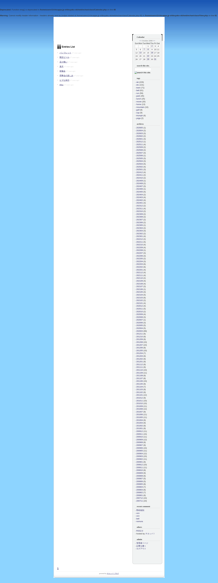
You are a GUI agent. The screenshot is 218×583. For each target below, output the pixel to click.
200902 (139, 459)
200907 (139, 445)
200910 (139, 437)
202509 (139, 147)
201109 (139, 373)
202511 (139, 144)
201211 (139, 334)
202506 (139, 155)
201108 (139, 375)
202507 (139, 153)
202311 (139, 208)
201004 (139, 420)
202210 (139, 245)
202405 (139, 192)
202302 (139, 233)
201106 (139, 381)
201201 (139, 361)
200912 (139, 431)
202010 (139, 311)
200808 (139, 476)
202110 (139, 278)
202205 (139, 258)
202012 (139, 306)
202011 (139, 309)
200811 (139, 467)
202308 (139, 217)
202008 (139, 317)
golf (138, 110)
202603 (139, 133)
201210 (139, 336)
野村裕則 (140, 510)
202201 (139, 270)
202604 (139, 130)
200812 (139, 464)
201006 (139, 414)
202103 (139, 298)
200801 (139, 495)
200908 (139, 442)
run (137, 93)
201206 (139, 348)
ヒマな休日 (64, 80)
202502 (139, 167)
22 (148, 56)
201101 (139, 395)
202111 (139, 275)
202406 (139, 189)
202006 (139, 323)
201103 (139, 389)
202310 (139, 211)
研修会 (62, 71)
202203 (139, 264)
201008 (139, 409)
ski (137, 82)
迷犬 (61, 66)
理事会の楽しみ (66, 75)
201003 (139, 423)
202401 (139, 203)
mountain (140, 107)
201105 (139, 384)
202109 (139, 281)
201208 (139, 342)
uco (138, 513)
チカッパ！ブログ (113, 573)
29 (148, 59)
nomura (139, 521)
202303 (139, 231)
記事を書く (141, 546)
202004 (139, 328)
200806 (139, 481)
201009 (139, 406)
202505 (139, 158)
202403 (139, 197)
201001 (139, 428)
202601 (139, 139)
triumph (139, 115)
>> (154, 41)
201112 (139, 364)
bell (137, 90)
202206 (139, 256)
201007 (139, 412)
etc (137, 85)
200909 (139, 439)
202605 (139, 128)
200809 (139, 473)
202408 (139, 183)
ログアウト (141, 549)
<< (140, 41)
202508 (139, 150)
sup (138, 113)
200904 (139, 453)
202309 (139, 214)
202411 (139, 175)
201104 (139, 387)
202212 (139, 239)
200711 (139, 501)
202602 (139, 136)
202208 (139, 250)
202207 (139, 253)
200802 (139, 492)
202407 (139, 186)
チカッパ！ (150, 534)
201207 (139, 345)
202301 (139, 236)
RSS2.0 (139, 531)
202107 (139, 286)
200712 (139, 498)
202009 (139, 314)
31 (155, 59)
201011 (139, 401)
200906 (139, 448)
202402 (139, 200)
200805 (139, 484)
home (138, 104)
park (138, 96)
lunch (138, 99)
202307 (139, 219)
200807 (139, 478)
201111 (139, 367)
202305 (139, 225)
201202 (139, 359)
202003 (139, 331)
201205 (139, 350)
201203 (139, 356)
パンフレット (65, 53)
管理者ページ (142, 543)
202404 (139, 194)
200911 (139, 434)
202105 (139, 292)
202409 (139, 181)
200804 (139, 487)
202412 (139, 172)
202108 (139, 284)
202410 (139, 178)
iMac (62, 85)
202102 (139, 300)
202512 (139, 141)
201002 (139, 426)
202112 (139, 272)
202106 (139, 289)
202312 (139, 206)
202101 (139, 303)
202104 (139, 295)
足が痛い (63, 62)
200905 (139, 451)
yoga (138, 118)
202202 (139, 267)
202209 (139, 247)
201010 (139, 403)
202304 (139, 228)
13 (140, 53)
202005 (139, 325)
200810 (139, 470)
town (138, 88)
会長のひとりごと (68, 28)
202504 (139, 161)
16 (152, 53)
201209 (139, 339)
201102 (139, 392)
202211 (139, 242)
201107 (139, 378)
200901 (139, 462)
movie (139, 101)
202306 (139, 222)
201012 (139, 398)
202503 (139, 164)
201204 (139, 353)
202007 (139, 320)
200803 (139, 490)
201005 (139, 417)
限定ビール (64, 57)
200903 (139, 456)
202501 (139, 169)
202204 (139, 261)
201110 (139, 370)
